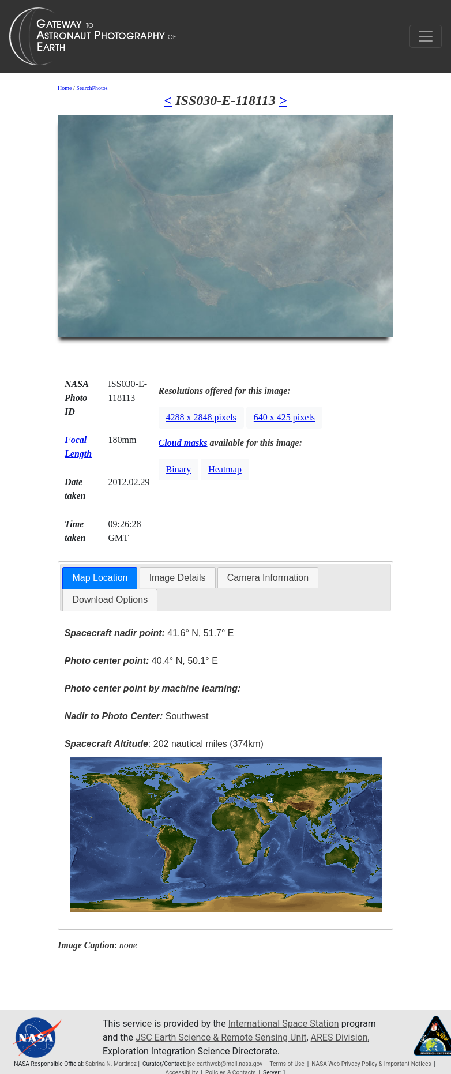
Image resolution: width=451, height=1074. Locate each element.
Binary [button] (178, 469)
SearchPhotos (91, 88)
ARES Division (339, 1037)
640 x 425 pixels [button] (284, 417)
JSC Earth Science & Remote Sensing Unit (221, 1037)
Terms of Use (286, 1064)
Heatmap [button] (225, 469)
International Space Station (283, 1023)
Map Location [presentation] (99, 578)
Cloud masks (183, 443)
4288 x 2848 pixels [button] (201, 417)
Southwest (137, 716)
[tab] (99, 578)
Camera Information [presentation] (268, 578)
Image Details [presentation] (177, 578)
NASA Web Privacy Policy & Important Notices (371, 1064)
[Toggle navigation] (425, 36)
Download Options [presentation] (110, 599)
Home (65, 88)
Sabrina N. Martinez (111, 1064)
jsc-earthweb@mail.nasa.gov (224, 1064)
